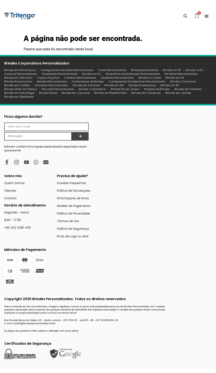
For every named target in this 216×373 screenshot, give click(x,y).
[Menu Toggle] (206, 16)
